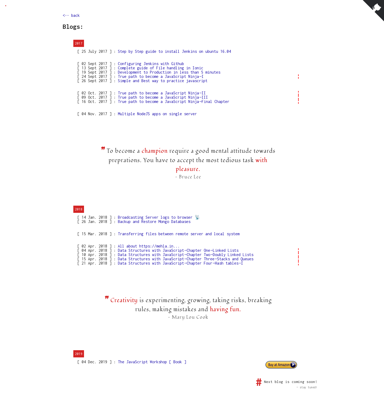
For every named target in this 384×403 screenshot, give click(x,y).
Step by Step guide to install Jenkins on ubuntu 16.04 (173, 51)
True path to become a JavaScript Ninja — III (162, 97)
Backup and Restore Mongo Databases (153, 221)
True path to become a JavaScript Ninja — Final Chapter (172, 101)
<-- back (71, 15)
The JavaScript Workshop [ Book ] (151, 362)
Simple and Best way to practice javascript (161, 80)
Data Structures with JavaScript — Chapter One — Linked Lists (177, 250)
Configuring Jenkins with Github (150, 63)
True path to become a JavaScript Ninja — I (160, 76)
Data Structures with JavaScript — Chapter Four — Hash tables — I (179, 263)
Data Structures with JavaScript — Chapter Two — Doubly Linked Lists (184, 254)
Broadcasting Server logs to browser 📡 (158, 217)
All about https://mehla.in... (148, 246)
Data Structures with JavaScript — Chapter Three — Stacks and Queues (184, 259)
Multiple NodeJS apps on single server (156, 113)
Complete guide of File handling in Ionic (159, 68)
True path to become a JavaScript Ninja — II (161, 93)
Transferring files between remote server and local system (177, 234)
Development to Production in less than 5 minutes (168, 72)
